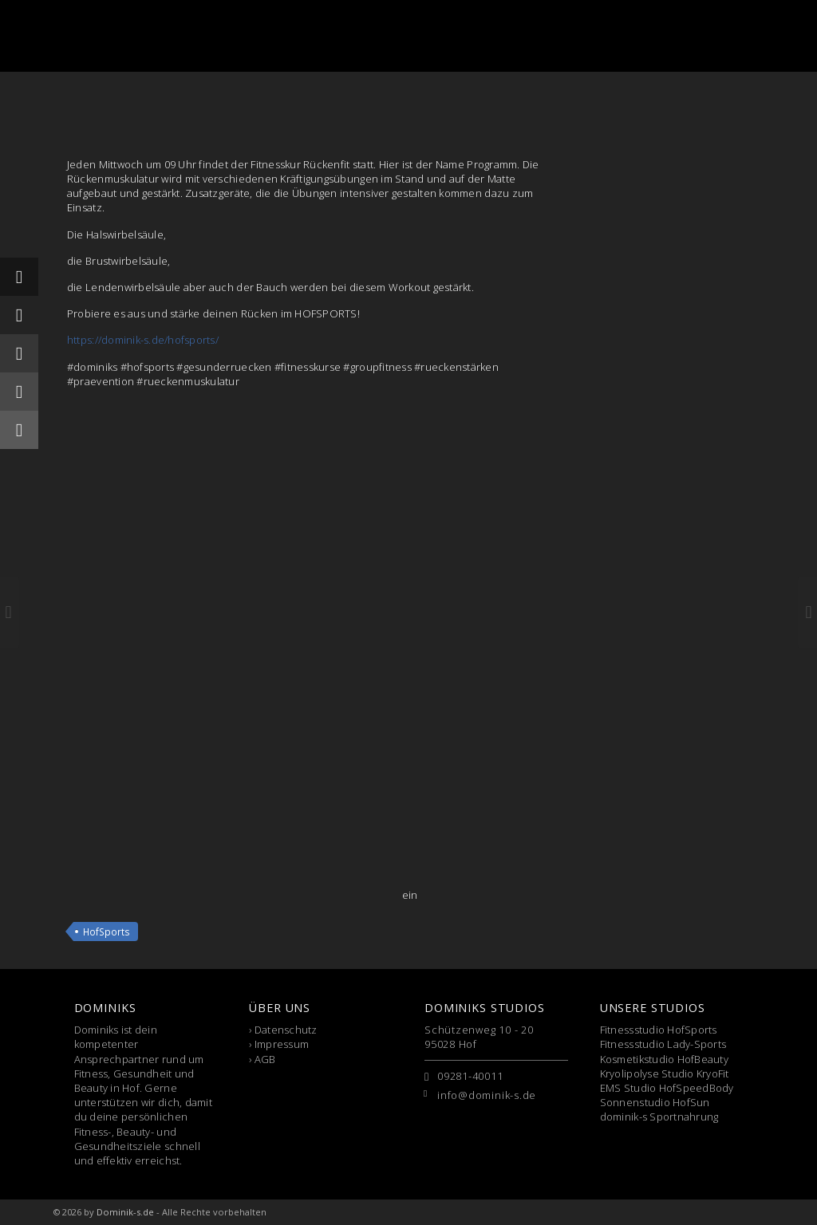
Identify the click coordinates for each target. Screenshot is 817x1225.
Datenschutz (286, 1029)
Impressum (282, 1044)
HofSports (106, 931)
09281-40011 (470, 1076)
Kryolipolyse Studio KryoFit (664, 1073)
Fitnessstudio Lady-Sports (663, 1044)
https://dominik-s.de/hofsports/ (143, 340)
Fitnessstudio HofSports (658, 1029)
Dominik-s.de (125, 1212)
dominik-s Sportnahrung (659, 1116)
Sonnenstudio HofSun (655, 1102)
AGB (265, 1059)
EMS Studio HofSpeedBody (667, 1088)
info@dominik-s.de (486, 1095)
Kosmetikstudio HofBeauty (664, 1059)
